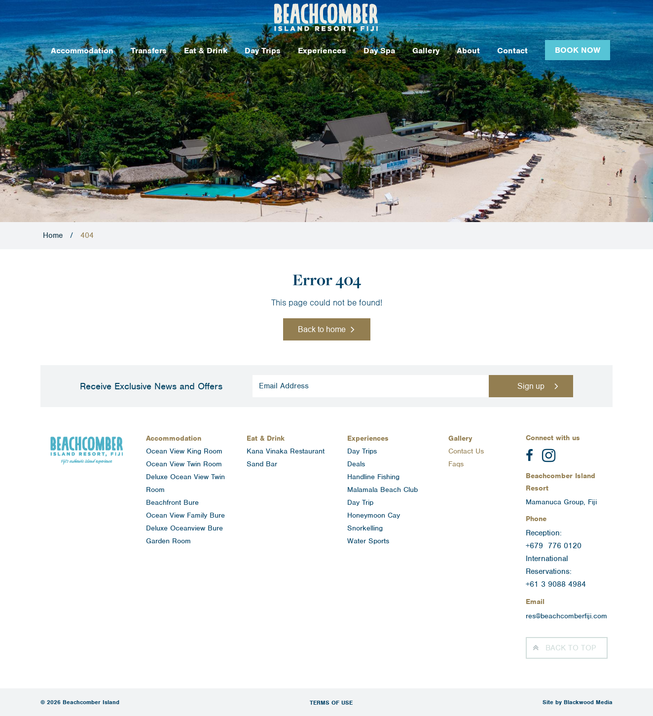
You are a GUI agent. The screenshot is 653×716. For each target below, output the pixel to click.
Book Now (577, 50)
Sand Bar (262, 463)
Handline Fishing (373, 476)
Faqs (456, 463)
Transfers (149, 50)
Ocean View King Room (184, 451)
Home (53, 235)
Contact (512, 50)
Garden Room (168, 540)
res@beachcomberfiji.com (566, 615)
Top (570, 648)
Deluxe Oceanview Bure (184, 528)
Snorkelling (365, 528)
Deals (356, 463)
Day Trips (263, 50)
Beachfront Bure (172, 502)
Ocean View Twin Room (184, 463)
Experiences (322, 50)
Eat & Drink (205, 50)
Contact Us (466, 451)
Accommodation (82, 50)
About (468, 50)
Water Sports (368, 540)
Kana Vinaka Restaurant (286, 451)
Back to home (322, 329)
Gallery (425, 50)
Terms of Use (331, 703)
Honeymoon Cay (373, 515)
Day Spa (379, 50)
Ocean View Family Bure (185, 515)
